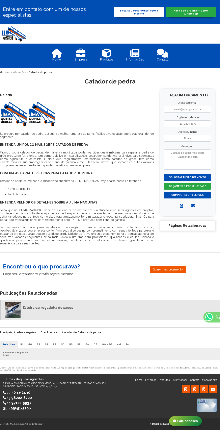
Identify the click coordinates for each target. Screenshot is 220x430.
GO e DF (107, 344)
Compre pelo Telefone (187, 195)
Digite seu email (187, 102)
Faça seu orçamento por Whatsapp (191, 12)
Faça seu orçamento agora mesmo (139, 12)
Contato (194, 379)
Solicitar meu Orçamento (187, 177)
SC (62, 344)
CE (95, 344)
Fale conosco (185, 421)
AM (119, 344)
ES (38, 344)
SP (46, 344)
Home (138, 379)
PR (54, 344)
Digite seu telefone (187, 117)
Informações (179, 379)
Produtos (164, 379)
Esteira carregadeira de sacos (48, 308)
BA (87, 344)
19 (16, 393)
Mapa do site (209, 379)
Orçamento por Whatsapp (187, 186)
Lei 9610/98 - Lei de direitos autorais (18, 370)
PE (79, 344)
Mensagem (187, 146)
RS (71, 344)
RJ (21, 344)
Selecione (9, 344)
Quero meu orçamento (168, 269)
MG (30, 344)
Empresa (150, 379)
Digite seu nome (187, 131)
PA (127, 344)
